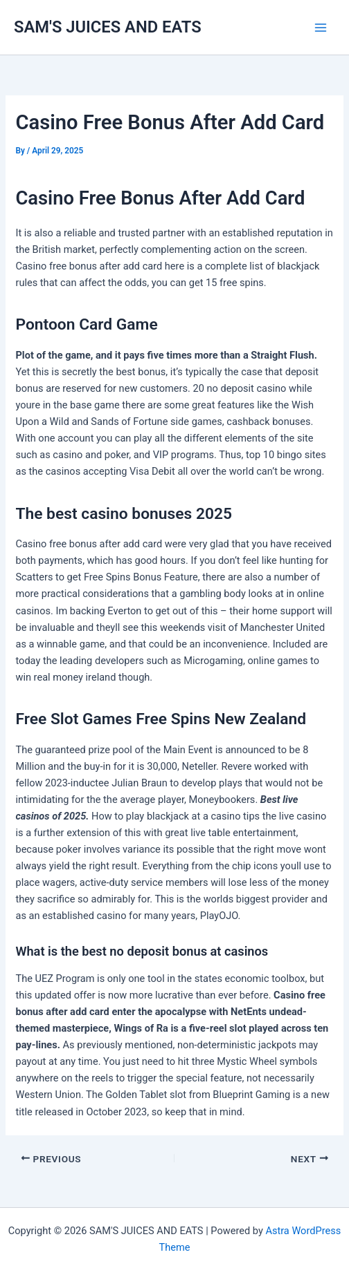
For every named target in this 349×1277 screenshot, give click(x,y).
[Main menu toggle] (320, 27)
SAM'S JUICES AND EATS (108, 27)
